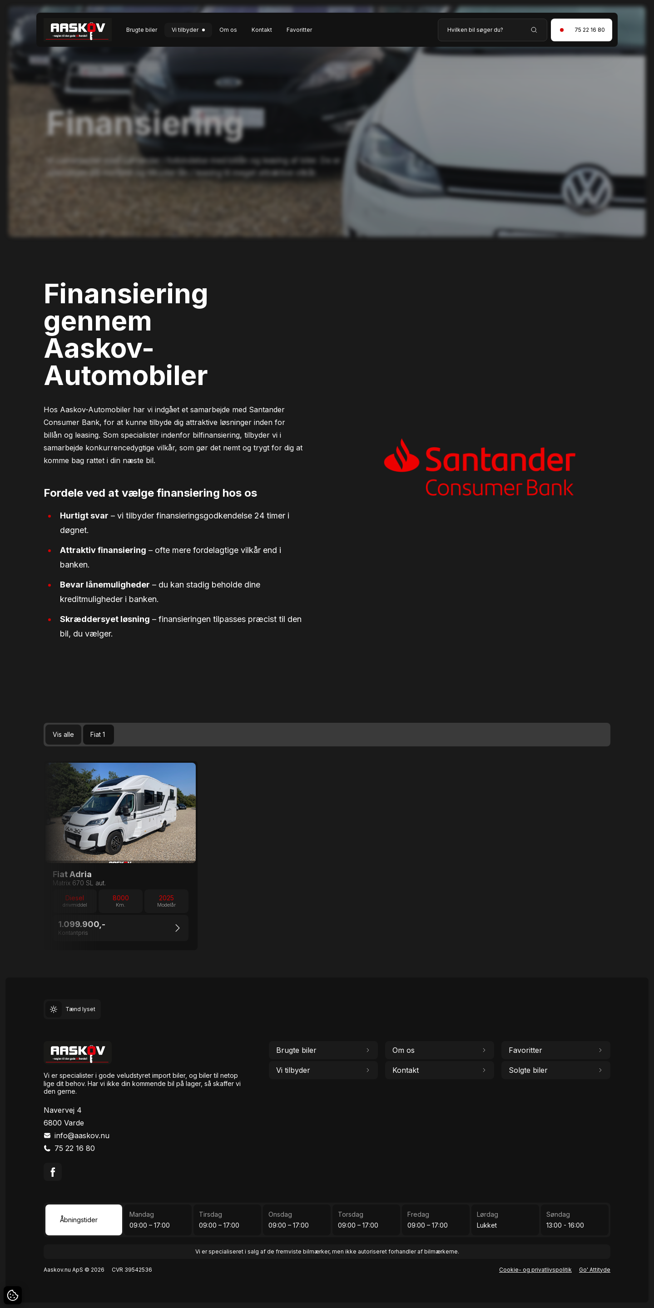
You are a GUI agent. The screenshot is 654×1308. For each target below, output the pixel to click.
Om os (228, 29)
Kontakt (262, 29)
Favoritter (299, 29)
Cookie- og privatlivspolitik (535, 1269)
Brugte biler (141, 29)
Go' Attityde (594, 1269)
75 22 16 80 (74, 1148)
